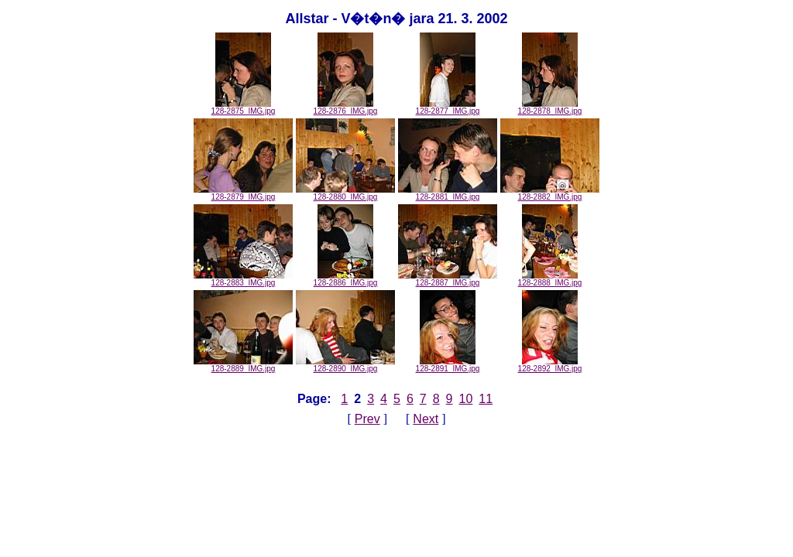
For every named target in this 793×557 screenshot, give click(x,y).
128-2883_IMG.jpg (243, 279)
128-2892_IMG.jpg (550, 365)
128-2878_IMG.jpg (550, 107)
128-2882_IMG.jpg (549, 193)
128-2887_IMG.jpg (447, 279)
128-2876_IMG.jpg (346, 107)
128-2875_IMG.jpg (243, 107)
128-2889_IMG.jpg (243, 365)
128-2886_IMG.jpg (346, 279)
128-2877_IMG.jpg (448, 107)
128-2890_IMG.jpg (345, 365)
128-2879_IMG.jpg (243, 193)
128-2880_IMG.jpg (345, 193)
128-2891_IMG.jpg (448, 365)
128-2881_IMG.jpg (447, 193)
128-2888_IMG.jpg (550, 279)
